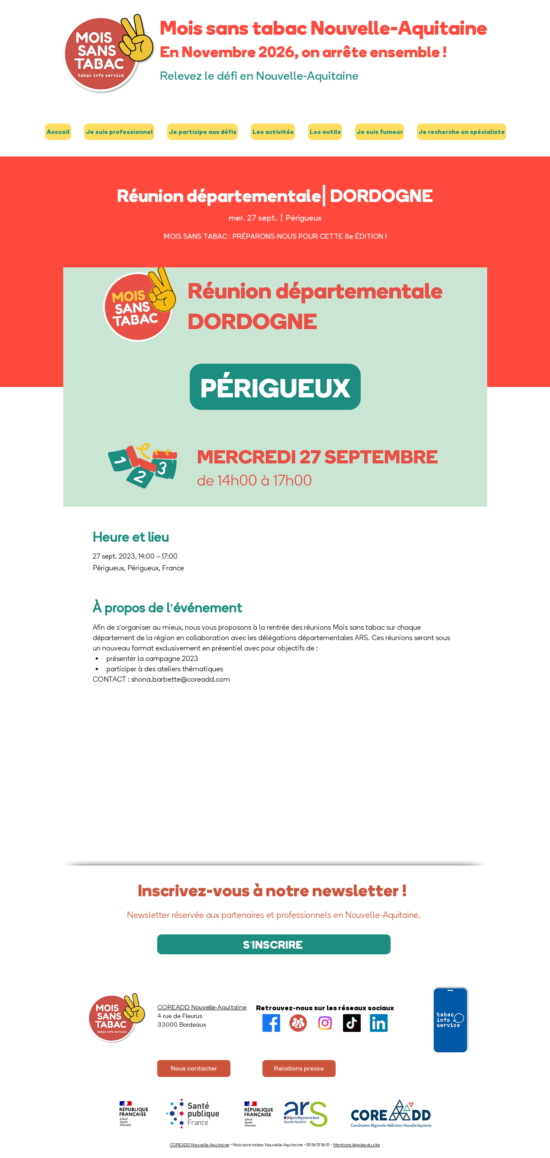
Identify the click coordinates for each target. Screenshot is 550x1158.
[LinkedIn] (379, 1023)
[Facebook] (271, 1023)
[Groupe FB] (298, 1023)
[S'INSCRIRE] (274, 944)
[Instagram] (325, 1023)
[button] (119, 132)
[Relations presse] (299, 1068)
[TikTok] (352, 1023)
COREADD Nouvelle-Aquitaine (199, 1145)
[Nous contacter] (193, 1068)
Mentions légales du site (356, 1145)
